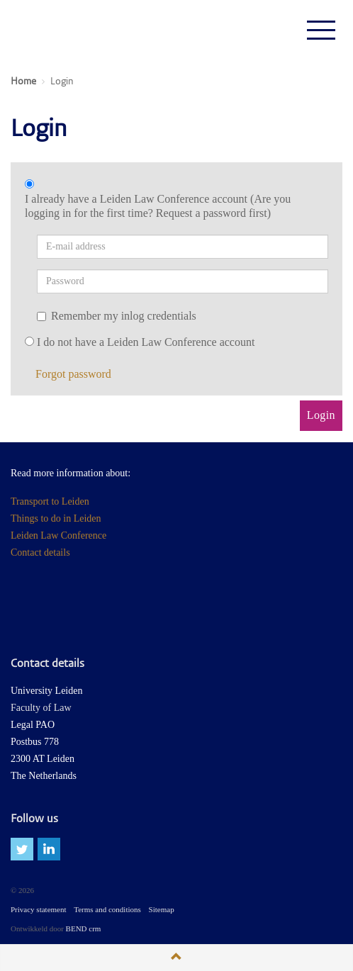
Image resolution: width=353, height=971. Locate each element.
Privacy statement (39, 909)
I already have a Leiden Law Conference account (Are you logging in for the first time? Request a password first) (158, 206)
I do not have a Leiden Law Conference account (145, 342)
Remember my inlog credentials (116, 316)
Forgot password (73, 374)
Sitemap (161, 909)
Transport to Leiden (50, 501)
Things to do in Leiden (56, 518)
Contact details (40, 552)
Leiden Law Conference (58, 535)
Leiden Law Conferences (63, 29)
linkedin (49, 849)
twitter (22, 849)
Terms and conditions (107, 909)
